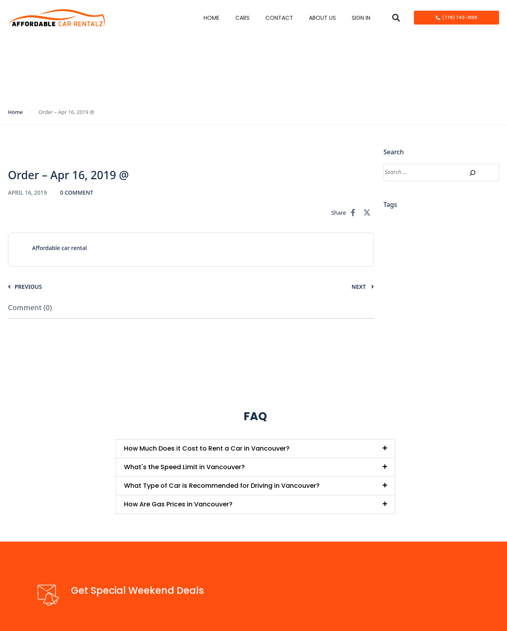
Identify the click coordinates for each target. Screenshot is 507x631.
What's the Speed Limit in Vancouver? (184, 467)
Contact (279, 18)
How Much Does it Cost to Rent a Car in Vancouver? (207, 448)
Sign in (361, 18)
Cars (242, 18)
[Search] (472, 173)
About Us (322, 18)
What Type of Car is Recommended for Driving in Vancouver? (222, 485)
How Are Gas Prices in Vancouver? (178, 504)
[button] (395, 17)
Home (211, 18)
